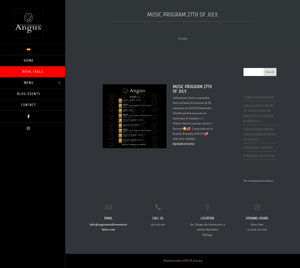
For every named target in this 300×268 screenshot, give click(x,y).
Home (29, 60)
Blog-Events (28, 94)
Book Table (32, 72)
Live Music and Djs (258, 148)
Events (182, 39)
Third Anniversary (258, 98)
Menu (28, 83)
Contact (28, 105)
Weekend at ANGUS (258, 156)
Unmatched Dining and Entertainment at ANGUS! (259, 134)
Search (270, 72)
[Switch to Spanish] (32, 49)
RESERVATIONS (183, 144)
